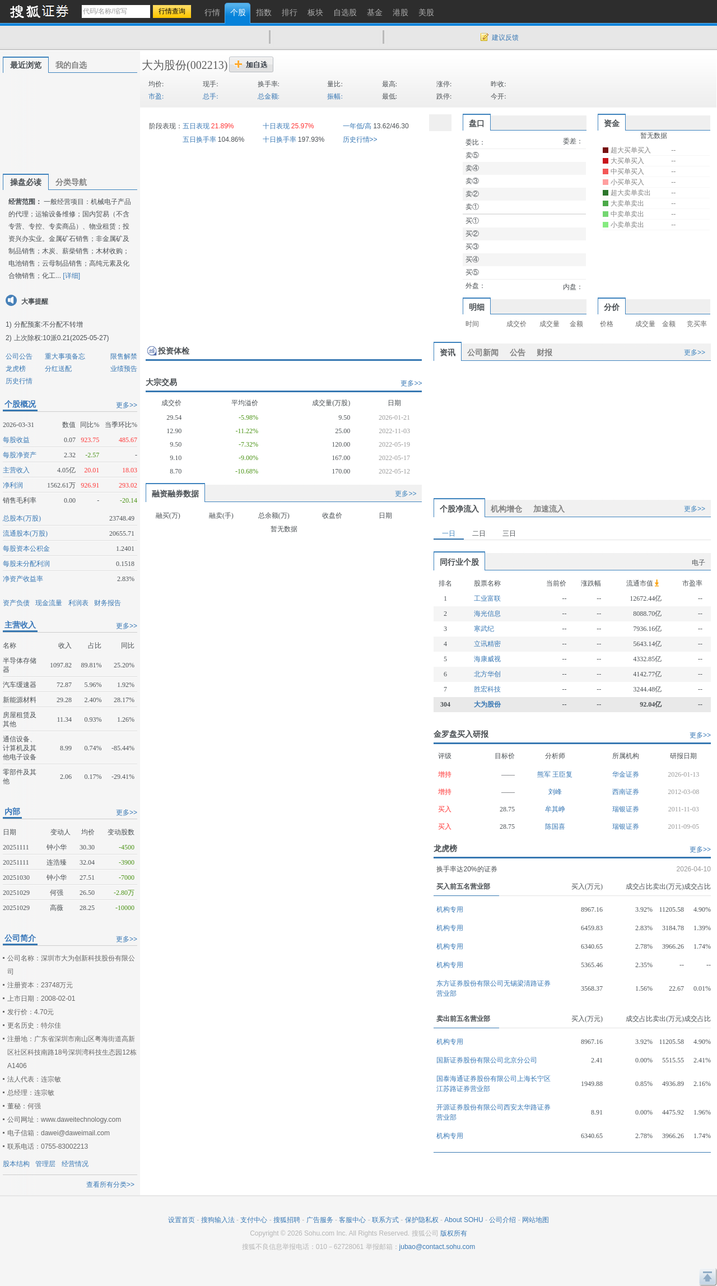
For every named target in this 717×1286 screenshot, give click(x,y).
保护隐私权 (422, 1220)
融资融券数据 (175, 493)
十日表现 (276, 126)
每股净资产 (19, 455)
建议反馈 (505, 37)
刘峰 (555, 792)
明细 (477, 307)
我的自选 (71, 65)
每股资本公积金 (26, 549)
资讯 (447, 352)
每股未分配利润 (26, 564)
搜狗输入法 (218, 1220)
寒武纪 (484, 629)
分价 (612, 307)
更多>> (126, 405)
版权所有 (453, 1233)
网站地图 (535, 1220)
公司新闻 (483, 352)
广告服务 (319, 1220)
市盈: (156, 96)
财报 (544, 352)
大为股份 (164, 65)
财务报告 (107, 603)
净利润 (13, 485)
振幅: (334, 96)
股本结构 (16, 1164)
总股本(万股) (22, 518)
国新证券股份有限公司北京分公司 (486, 1060)
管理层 (45, 1164)
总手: (210, 96)
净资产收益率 (23, 579)
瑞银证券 (625, 809)
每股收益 (16, 440)
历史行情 (19, 381)
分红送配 (58, 369)
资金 (612, 123)
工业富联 (487, 598)
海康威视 (487, 659)
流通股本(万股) (25, 533)
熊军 (544, 774)
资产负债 (16, 603)
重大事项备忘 (65, 356)
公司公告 (19, 356)
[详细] (71, 276)
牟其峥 (555, 809)
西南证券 (625, 792)
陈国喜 (555, 826)
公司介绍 (502, 1220)
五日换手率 (199, 139)
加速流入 (549, 508)
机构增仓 (506, 508)
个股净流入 (459, 508)
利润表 (78, 603)
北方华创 (487, 674)
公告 (517, 352)
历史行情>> (360, 139)
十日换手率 (279, 139)
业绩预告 (123, 369)
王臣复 (562, 774)
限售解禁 (123, 356)
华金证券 (625, 774)
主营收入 (16, 470)
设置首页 (181, 1220)
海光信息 (487, 614)
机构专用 (449, 909)
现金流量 (48, 603)
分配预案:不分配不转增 (48, 324)
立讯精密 (487, 644)
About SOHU (463, 1220)
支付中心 (253, 1220)
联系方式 (385, 1220)
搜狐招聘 (286, 1220)
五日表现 (196, 126)
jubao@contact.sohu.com (437, 1247)
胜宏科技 (487, 689)
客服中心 (352, 1220)
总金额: (269, 96)
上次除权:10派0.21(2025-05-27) (61, 338)
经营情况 (75, 1164)
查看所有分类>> (110, 1184)
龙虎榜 (16, 369)
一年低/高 (357, 126)
